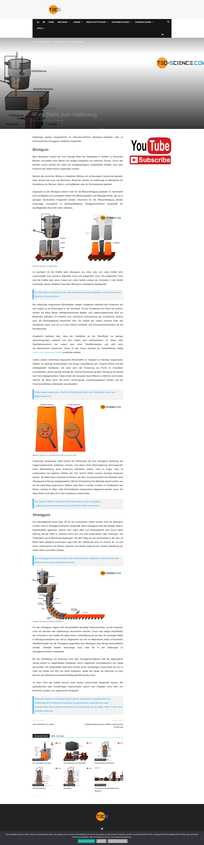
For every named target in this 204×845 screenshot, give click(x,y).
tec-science (39, 120)
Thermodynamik (144, 22)
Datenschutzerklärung (117, 841)
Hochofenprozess (39, 788)
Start (34, 42)
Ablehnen (101, 841)
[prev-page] (34, 796)
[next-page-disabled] (38, 796)
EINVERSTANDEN (86, 841)
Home (51, 22)
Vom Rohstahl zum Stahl (43, 724)
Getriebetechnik (121, 22)
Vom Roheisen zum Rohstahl (74, 763)
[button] (168, 22)
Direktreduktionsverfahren (104, 763)
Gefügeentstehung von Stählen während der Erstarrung (104, 725)
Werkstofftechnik (97, 22)
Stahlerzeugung (57, 42)
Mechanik (63, 22)
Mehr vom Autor (57, 736)
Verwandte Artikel (41, 736)
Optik (41, 28)
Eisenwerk (67, 788)
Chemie (77, 22)
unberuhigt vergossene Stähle (47, 352)
